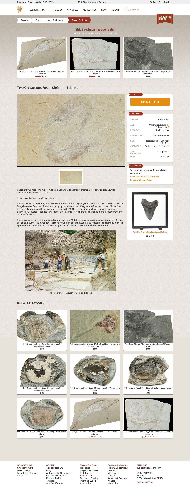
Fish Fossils (86, 473)
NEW (104, 10)
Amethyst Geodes (117, 478)
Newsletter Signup (27, 473)
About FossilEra (54, 468)
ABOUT (115, 10)
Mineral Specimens (118, 468)
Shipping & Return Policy (141, 180)
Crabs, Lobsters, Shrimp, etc (157, 146)
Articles (50, 480)
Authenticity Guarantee (58, 473)
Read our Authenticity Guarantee (144, 176)
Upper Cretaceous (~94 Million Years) (159, 126)
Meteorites (113, 473)
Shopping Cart (25, 468)
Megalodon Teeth (89, 470)
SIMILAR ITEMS (150, 101)
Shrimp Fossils (163, 151)
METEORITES (90, 10)
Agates (111, 480)
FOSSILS (58, 10)
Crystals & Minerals (117, 465)
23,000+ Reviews (92, 2)
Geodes (111, 470)
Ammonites (86, 475)
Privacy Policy (53, 478)
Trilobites (85, 468)
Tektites (112, 475)
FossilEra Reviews (55, 475)
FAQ (48, 470)
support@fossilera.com (149, 468)
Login (167, 2)
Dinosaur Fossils (89, 478)
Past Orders (23, 470)
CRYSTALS (72, 10)
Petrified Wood (88, 480)
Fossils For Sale (88, 465)
